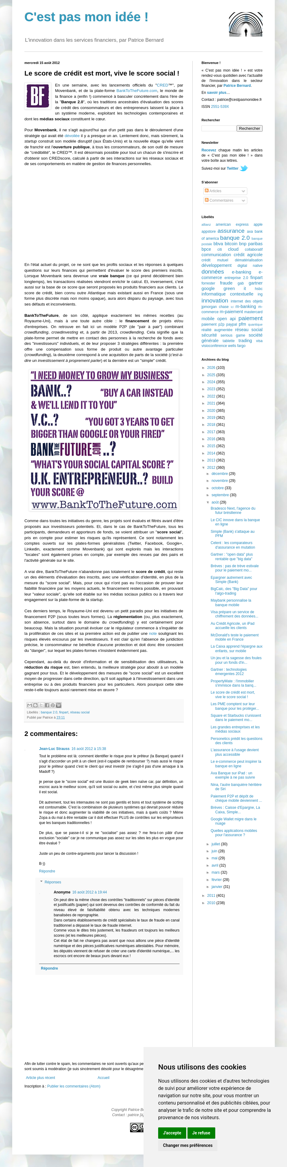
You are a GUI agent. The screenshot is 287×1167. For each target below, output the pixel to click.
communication (216, 254)
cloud (233, 249)
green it (234, 288)
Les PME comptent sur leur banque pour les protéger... (235, 706)
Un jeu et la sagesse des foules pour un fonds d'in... (236, 660)
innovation (215, 300)
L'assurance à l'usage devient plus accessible (235, 752)
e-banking (241, 272)
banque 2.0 (49, 712)
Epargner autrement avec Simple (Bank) (231, 579)
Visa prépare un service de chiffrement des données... (234, 614)
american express (232, 224)
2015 (211, 446)
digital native (250, 265)
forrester (208, 283)
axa (250, 231)
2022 (211, 396)
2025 (211, 375)
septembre (221, 495)
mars (216, 872)
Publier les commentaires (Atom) (73, 1086)
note (153, 633)
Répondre (47, 871)
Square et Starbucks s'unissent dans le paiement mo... (236, 717)
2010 (211, 903)
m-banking (245, 306)
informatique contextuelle (227, 294)
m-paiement (231, 311)
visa (259, 341)
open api (226, 318)
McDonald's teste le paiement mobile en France (235, 637)
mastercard (253, 312)
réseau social (80, 712)
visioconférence (214, 346)
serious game (233, 335)
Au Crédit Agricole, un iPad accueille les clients (232, 625)
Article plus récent (40, 1078)
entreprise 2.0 (236, 278)
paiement (250, 318)
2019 (211, 418)
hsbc (259, 289)
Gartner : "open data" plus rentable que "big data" (232, 556)
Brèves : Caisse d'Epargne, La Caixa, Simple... (235, 809)
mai (215, 858)
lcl (232, 307)
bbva (218, 243)
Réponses (53, 882)
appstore (209, 231)
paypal (231, 324)
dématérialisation (249, 260)
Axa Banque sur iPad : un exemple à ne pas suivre (233, 775)
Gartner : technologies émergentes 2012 (229, 671)
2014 (211, 453)
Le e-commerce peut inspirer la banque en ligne (236, 763)
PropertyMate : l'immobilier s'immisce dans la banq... (233, 683)
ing (260, 294)
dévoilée (72, 135)
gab (241, 283)
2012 (211, 467)
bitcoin (231, 243)
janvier (217, 887)
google (208, 288)
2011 (211, 895)
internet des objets (247, 301)
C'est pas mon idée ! (86, 17)
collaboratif (254, 249)
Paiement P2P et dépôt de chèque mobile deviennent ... (236, 798)
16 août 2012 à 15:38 (88, 749)
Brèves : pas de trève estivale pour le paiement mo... (235, 568)
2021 (211, 403)
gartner (256, 283)
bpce (206, 249)
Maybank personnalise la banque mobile (231, 602)
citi (219, 249)
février (217, 880)
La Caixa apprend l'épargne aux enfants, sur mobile (237, 648)
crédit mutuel (215, 260)
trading (245, 340)
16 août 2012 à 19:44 (89, 892)
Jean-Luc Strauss (54, 749)
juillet (216, 844)
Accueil (104, 1078)
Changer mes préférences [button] (188, 1145)
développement (216, 265)
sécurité (209, 335)
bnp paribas (251, 243)
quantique (255, 324)
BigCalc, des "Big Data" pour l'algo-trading (234, 591)
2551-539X (220, 106)
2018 (211, 425)
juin (215, 851)
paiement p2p (213, 324)
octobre (218, 488)
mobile (208, 318)
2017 (211, 432)
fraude (226, 283)
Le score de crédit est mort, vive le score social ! (233, 694)
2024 (211, 382)
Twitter (232, 168)
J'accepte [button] (172, 1132)
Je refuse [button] (201, 1132)
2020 (211, 410)
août (216, 502)
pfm (242, 324)
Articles (213, 191)
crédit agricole (248, 254)
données (213, 271)
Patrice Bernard (237, 85)
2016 (211, 439)
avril (215, 865)
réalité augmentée (217, 330)
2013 (211, 460)
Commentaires (219, 200)
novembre (220, 481)
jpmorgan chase (215, 307)
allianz (206, 224)
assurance (231, 231)
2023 (211, 389)
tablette (228, 341)
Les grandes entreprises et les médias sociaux (235, 729)
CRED (162, 85)
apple (258, 224)
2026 (211, 368)
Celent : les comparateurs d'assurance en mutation (233, 545)
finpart (63, 712)
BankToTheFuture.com (137, 90)
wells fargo (236, 346)
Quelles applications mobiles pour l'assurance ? (234, 833)
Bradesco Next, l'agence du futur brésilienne (233, 510)
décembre (220, 474)
